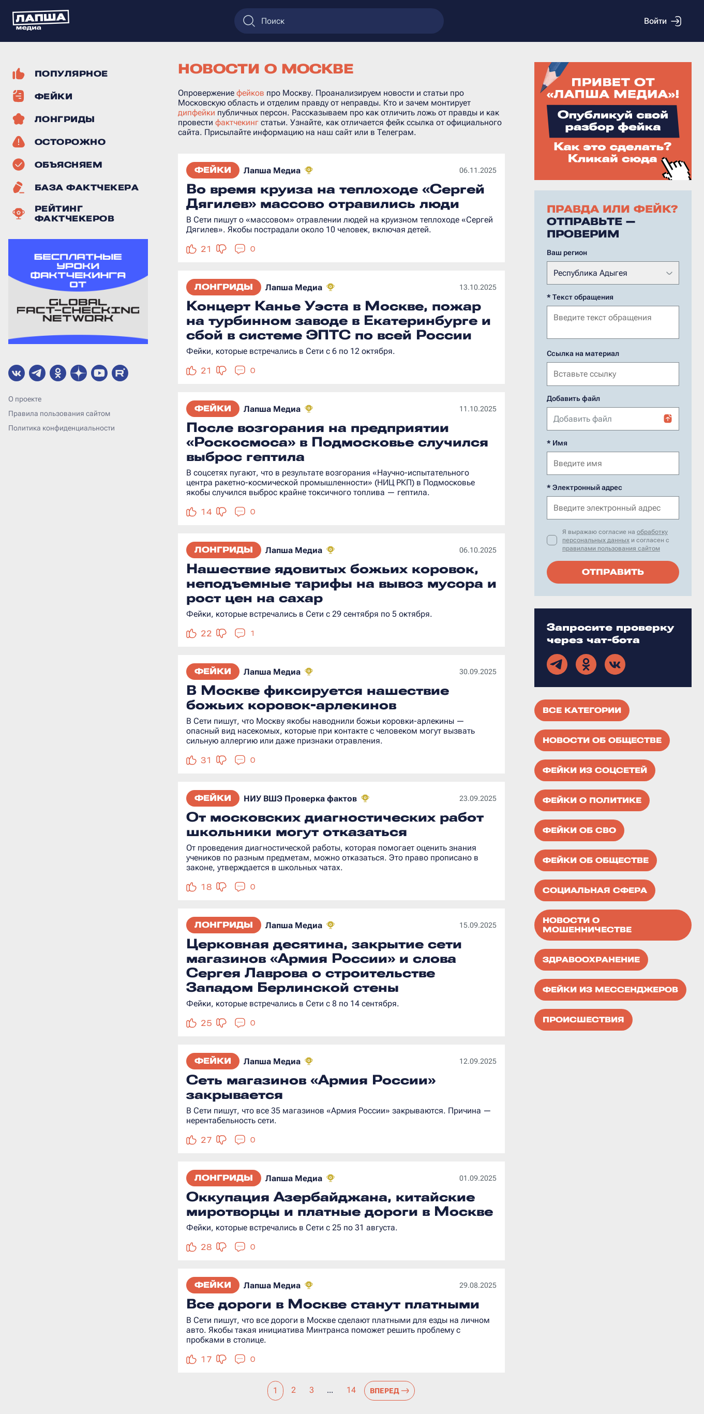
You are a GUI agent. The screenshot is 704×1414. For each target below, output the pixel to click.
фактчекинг (237, 122)
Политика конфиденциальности (61, 428)
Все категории (582, 709)
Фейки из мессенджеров (610, 988)
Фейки (212, 170)
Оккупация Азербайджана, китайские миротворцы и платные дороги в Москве (339, 1203)
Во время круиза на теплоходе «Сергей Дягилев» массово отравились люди (335, 196)
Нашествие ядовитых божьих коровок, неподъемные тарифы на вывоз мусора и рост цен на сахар (341, 583)
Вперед (390, 1391)
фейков (250, 93)
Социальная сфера (595, 889)
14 (351, 1390)
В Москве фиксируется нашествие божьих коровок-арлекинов (317, 697)
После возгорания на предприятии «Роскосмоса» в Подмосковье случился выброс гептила (337, 442)
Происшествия (583, 1018)
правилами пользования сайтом (611, 547)
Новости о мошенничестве (587, 924)
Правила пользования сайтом (59, 413)
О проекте (24, 399)
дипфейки (196, 112)
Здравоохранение (591, 958)
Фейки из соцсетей (595, 769)
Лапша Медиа (272, 170)
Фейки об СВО (579, 829)
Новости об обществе (602, 739)
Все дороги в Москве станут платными (333, 1304)
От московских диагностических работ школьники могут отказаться (335, 824)
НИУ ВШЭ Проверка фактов (300, 798)
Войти (662, 21)
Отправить (613, 571)
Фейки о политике (592, 799)
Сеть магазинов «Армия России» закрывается (311, 1087)
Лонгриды (223, 287)
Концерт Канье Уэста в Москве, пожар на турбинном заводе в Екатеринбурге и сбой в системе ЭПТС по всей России (338, 320)
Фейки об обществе (596, 859)
